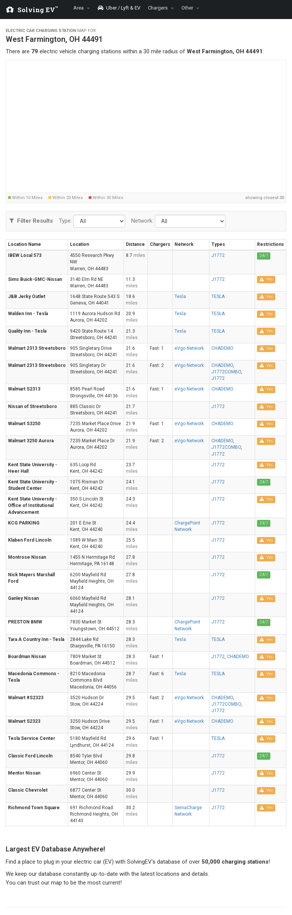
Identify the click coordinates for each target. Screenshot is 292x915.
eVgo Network (189, 348)
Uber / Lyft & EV (118, 8)
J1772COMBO (226, 372)
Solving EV (37, 9)
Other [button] (190, 8)
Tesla (180, 296)
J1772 (218, 255)
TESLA (218, 296)
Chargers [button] (161, 8)
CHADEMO (222, 348)
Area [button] (81, 8)
